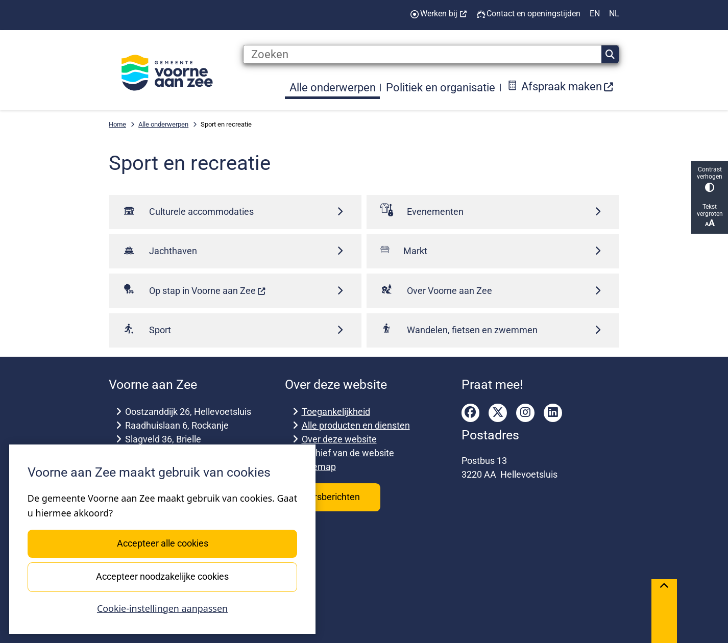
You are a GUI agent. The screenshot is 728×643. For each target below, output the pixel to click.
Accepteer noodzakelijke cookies (162, 576)
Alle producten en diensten (356, 425)
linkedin (553, 413)
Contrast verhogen (709, 179)
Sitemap (319, 466)
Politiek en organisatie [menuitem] (440, 87)
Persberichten (332, 496)
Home (117, 124)
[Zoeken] (422, 54)
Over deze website (339, 439)
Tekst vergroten (709, 215)
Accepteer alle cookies (162, 543)
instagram (525, 413)
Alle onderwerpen (163, 124)
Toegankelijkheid (336, 411)
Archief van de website (348, 453)
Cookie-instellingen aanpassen (162, 608)
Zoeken (610, 54)
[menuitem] (560, 87)
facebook (471, 413)
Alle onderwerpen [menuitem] (332, 87)
